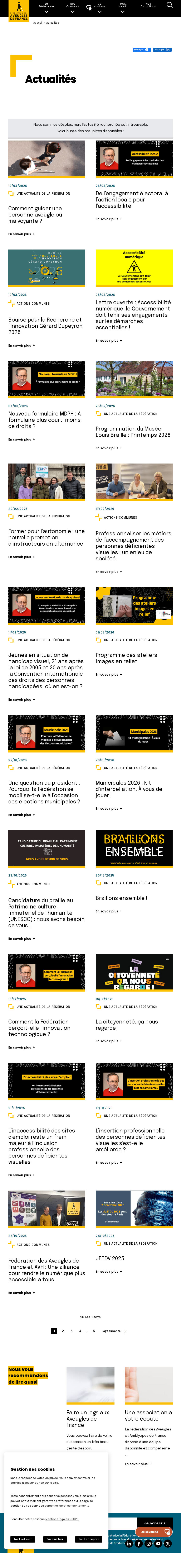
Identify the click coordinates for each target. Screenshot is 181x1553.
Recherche (169, 8)
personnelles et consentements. (67, 1506)
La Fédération (46, 5)
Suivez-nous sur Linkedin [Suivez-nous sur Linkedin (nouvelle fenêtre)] (129, 1544)
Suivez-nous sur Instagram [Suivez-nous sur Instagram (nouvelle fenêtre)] (148, 1544)
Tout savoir (122, 5)
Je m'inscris (154, 1523)
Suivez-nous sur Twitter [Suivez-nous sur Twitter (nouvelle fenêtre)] (168, 1544)
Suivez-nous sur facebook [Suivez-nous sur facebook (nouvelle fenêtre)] (139, 1544)
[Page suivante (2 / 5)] (114, 1331)
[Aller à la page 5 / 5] (93, 1331)
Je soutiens (100, 5)
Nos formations (148, 5)
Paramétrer (55, 1539)
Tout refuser (23, 1539)
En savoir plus (19, 234)
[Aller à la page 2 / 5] (62, 1331)
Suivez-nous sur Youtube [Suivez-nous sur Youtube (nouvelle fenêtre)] (158, 1544)
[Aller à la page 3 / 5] (71, 1331)
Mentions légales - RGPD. (62, 1519)
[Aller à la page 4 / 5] (80, 1331)
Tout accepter (88, 1539)
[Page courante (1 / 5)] (54, 1331)
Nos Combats (72, 5)
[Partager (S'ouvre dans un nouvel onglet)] (142, 50)
